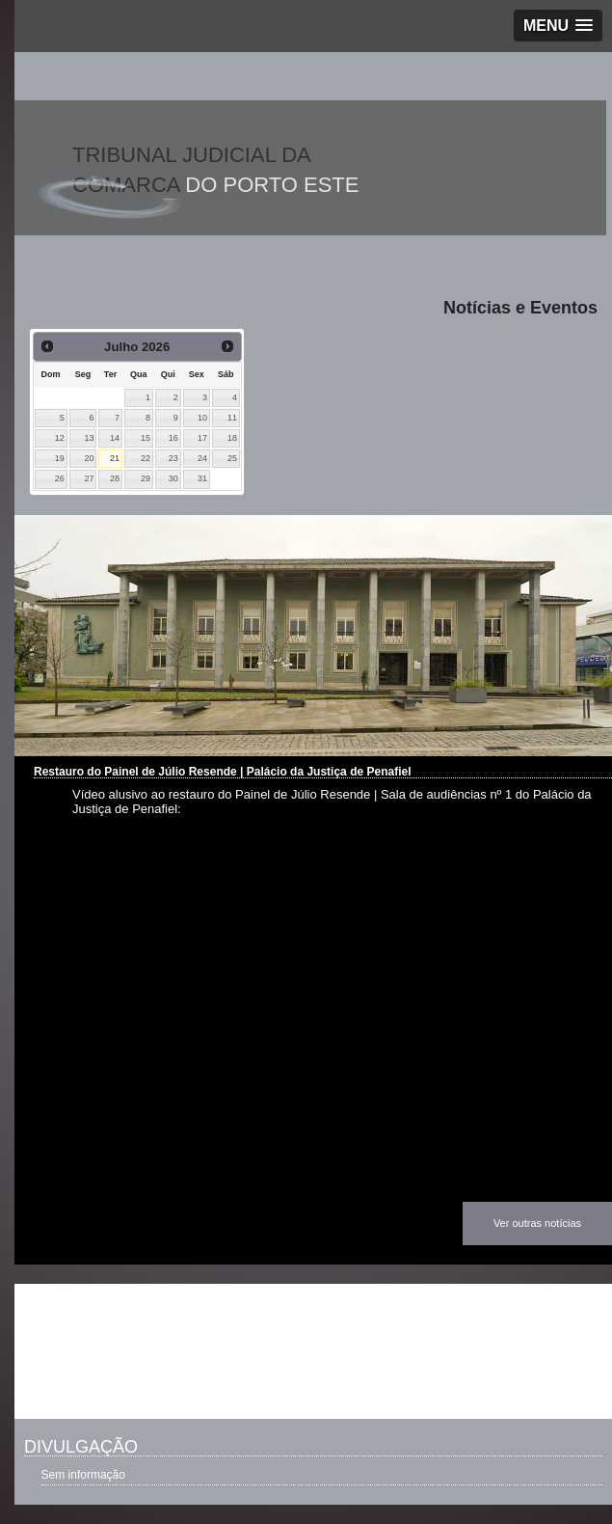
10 (202, 417)
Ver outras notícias (537, 1223)
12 (60, 438)
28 (115, 478)
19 (60, 458)
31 (202, 478)
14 (115, 438)
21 (115, 458)
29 (145, 478)
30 (173, 478)
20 (89, 458)
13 (89, 438)
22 (145, 458)
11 (232, 417)
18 (232, 438)
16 (173, 438)
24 (202, 458)
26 (60, 478)
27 (89, 478)
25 (232, 458)
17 (202, 438)
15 (145, 438)
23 (173, 458)
